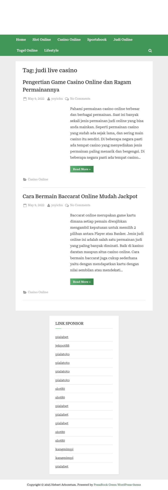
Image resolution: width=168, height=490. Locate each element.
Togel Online (27, 50)
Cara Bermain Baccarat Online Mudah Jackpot (81, 196)
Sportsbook (97, 40)
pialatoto (62, 354)
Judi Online (123, 40)
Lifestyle (51, 50)
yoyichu (57, 98)
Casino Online (69, 40)
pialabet (61, 337)
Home (21, 40)
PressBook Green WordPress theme (117, 484)
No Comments (80, 98)
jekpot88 (62, 345)
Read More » (83, 169)
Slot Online (42, 40)
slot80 (60, 389)
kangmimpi (64, 449)
